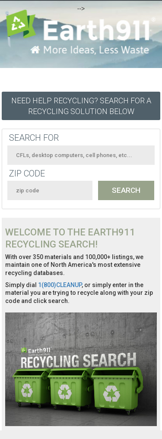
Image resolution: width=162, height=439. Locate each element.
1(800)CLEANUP (60, 284)
